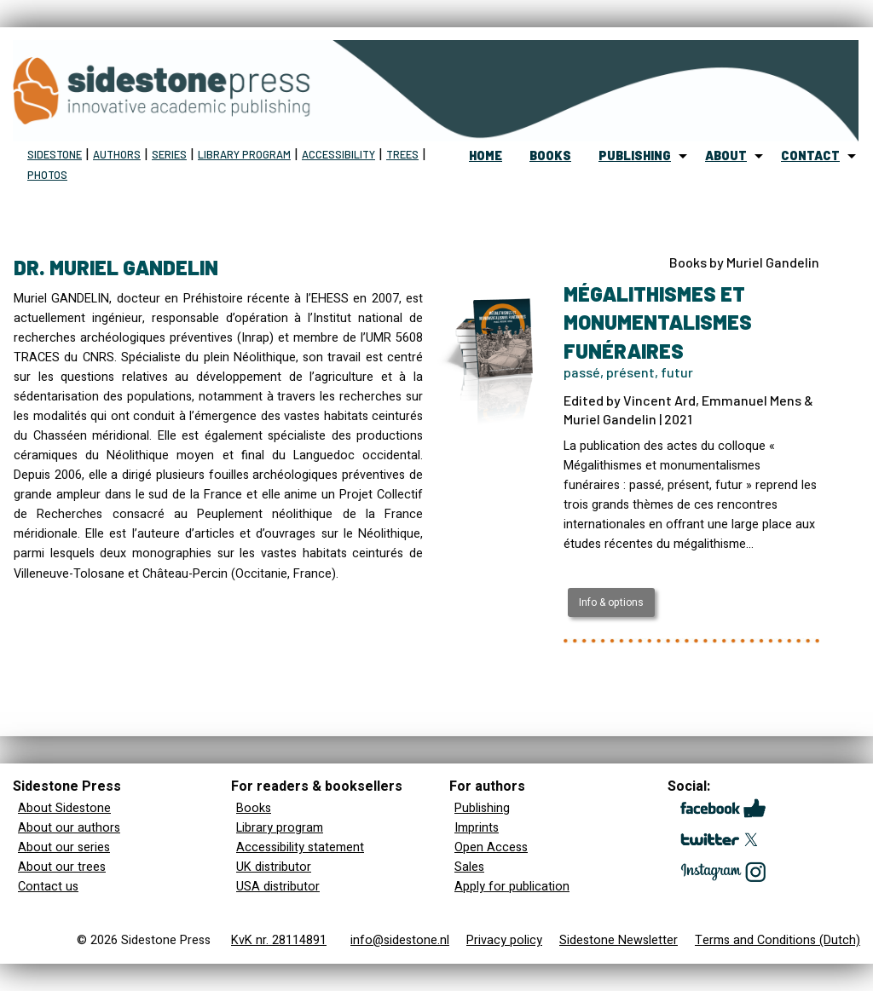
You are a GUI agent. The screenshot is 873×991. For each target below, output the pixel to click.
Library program (244, 154)
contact (810, 155)
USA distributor (278, 887)
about (726, 155)
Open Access (491, 847)
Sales (469, 867)
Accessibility (338, 154)
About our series (64, 847)
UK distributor (273, 867)
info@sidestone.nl (399, 940)
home (485, 155)
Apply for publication (511, 887)
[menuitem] (485, 156)
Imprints (476, 828)
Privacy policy (504, 940)
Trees (402, 154)
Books (253, 808)
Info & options (611, 602)
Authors (117, 154)
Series (169, 154)
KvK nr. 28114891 (279, 940)
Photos (47, 174)
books (550, 155)
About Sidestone (64, 808)
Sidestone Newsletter (618, 940)
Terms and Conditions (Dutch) (777, 940)
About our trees (62, 867)
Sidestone (54, 154)
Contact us (48, 887)
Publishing (482, 808)
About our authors (69, 828)
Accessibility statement (300, 847)
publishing (634, 155)
